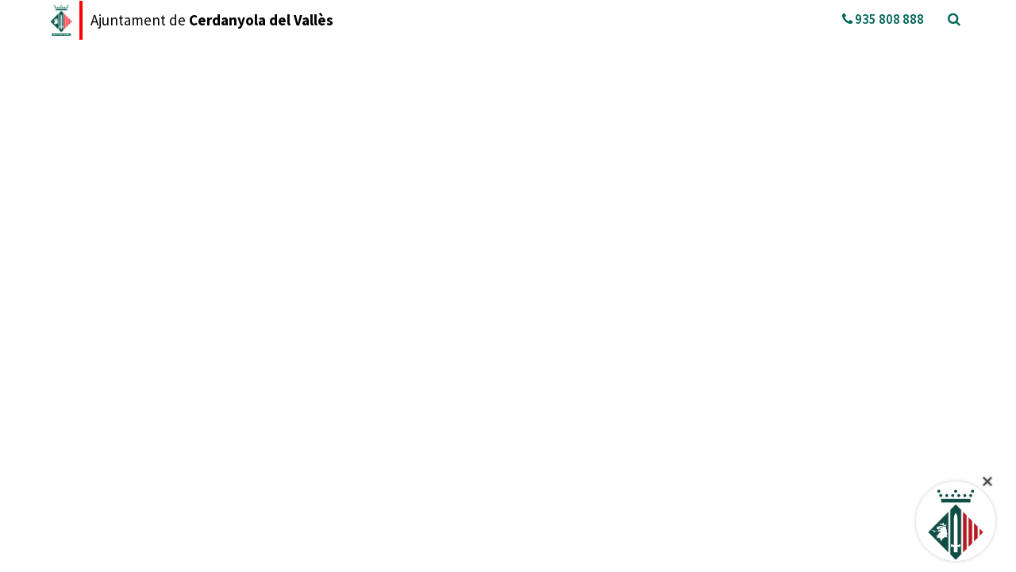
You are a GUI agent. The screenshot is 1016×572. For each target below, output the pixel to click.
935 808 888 (883, 19)
